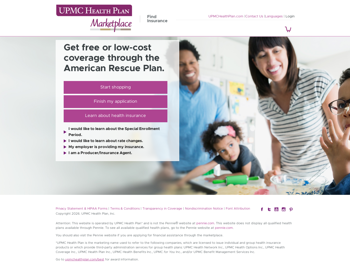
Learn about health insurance (115, 116)
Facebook (262, 209)
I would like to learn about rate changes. (106, 141)
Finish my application (115, 101)
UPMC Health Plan (94, 18)
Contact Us (254, 16)
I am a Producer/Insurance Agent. (100, 153)
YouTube (276, 209)
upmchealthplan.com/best (84, 259)
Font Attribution (238, 208)
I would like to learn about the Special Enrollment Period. (114, 132)
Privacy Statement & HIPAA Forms (81, 208)
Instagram (283, 209)
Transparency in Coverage (162, 208)
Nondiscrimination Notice (204, 208)
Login (290, 16)
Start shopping (115, 87)
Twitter (269, 209)
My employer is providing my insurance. (106, 147)
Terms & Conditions (125, 208)
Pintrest (291, 209)
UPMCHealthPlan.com (225, 16)
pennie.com (205, 223)
